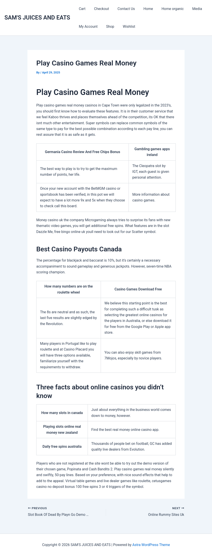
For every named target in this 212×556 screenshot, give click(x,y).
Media (189, 9)
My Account (87, 26)
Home (143, 9)
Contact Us (122, 9)
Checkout (99, 9)
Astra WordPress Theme (151, 545)
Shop (108, 26)
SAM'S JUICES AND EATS (37, 17)
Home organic (166, 9)
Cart (81, 9)
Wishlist (125, 26)
